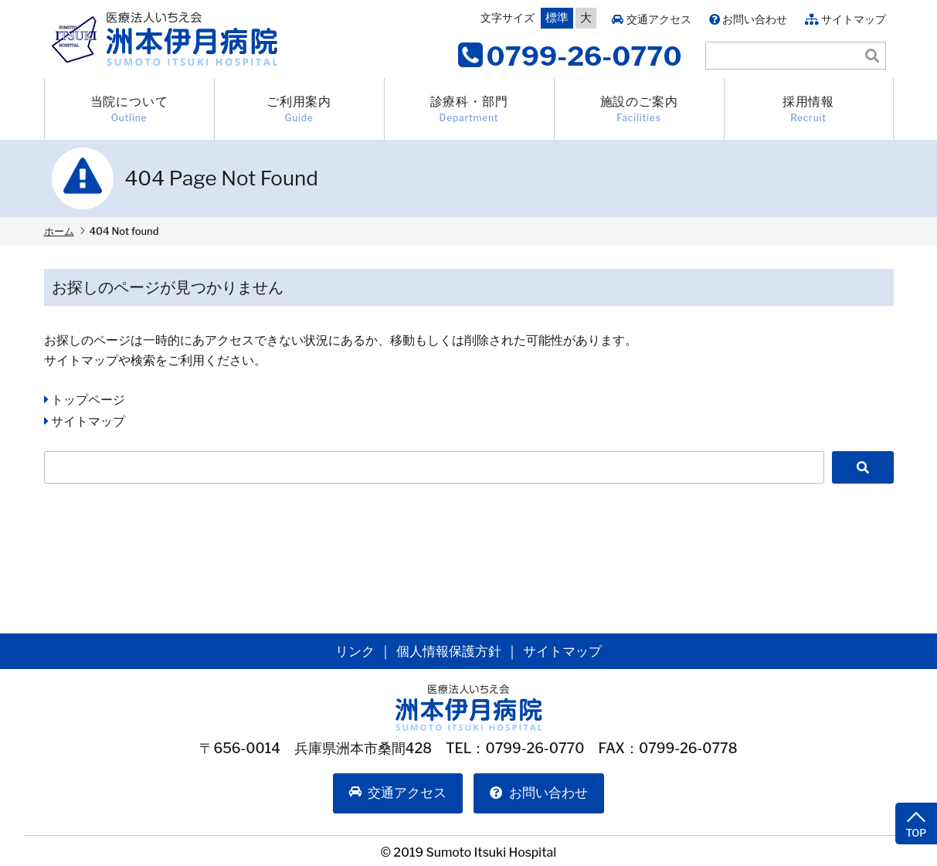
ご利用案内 (299, 109)
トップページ (88, 399)
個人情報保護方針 (448, 651)
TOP (914, 800)
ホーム (59, 231)
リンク (350, 651)
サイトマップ (853, 18)
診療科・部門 (469, 109)
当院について (129, 109)
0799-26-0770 (584, 56)
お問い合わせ (754, 18)
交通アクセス (658, 18)
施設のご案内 (639, 109)
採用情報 (808, 109)
